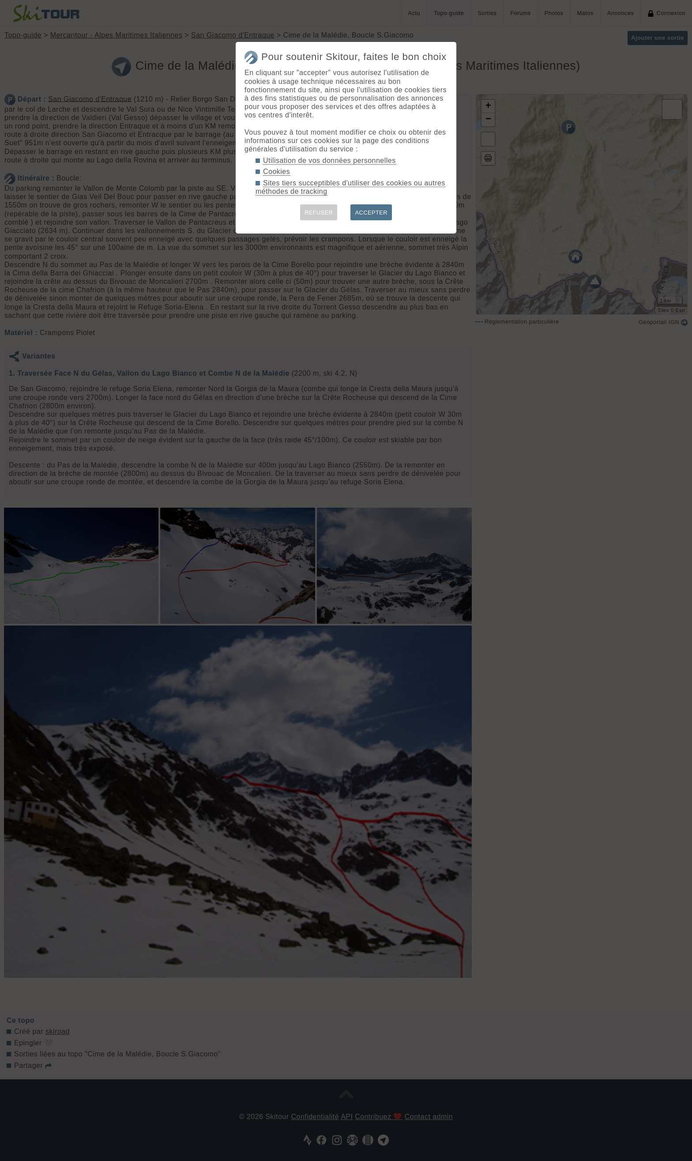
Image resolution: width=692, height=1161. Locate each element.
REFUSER (319, 212)
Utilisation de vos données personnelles (329, 160)
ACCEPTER (371, 212)
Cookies (276, 171)
